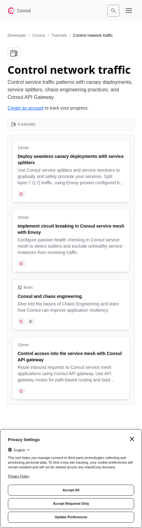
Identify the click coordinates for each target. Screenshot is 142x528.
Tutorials (59, 35)
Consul (38, 35)
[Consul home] (19, 10)
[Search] (113, 11)
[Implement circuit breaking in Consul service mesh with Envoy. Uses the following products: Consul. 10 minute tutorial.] (71, 241)
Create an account (25, 107)
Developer (17, 35)
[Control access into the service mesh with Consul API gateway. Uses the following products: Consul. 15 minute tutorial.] (71, 368)
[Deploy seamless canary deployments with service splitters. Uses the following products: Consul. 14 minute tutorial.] (71, 171)
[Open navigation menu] (128, 10)
